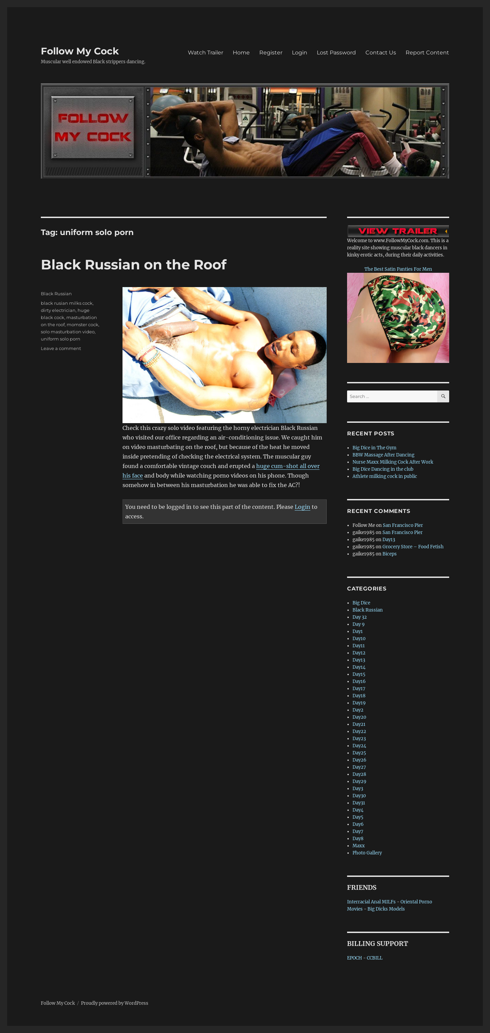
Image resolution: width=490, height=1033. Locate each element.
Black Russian (56, 293)
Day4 (358, 810)
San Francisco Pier (403, 525)
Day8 (358, 839)
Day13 (388, 540)
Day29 (359, 781)
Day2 (358, 710)
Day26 (359, 760)
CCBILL (374, 958)
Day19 (359, 703)
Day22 (359, 731)
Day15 (359, 674)
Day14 (359, 667)
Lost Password (336, 52)
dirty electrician (58, 310)
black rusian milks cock (67, 303)
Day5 (358, 817)
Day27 (359, 767)
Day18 (359, 696)
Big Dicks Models (386, 909)
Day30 (359, 796)
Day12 (359, 653)
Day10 (359, 639)
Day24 (359, 746)
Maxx (359, 846)
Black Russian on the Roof (133, 264)
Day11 (359, 646)
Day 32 (360, 617)
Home (241, 52)
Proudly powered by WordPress (114, 1003)
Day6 (358, 824)
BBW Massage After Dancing (383, 455)
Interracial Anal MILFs (371, 902)
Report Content (427, 52)
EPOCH (354, 958)
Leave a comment (61, 348)
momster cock (82, 324)
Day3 (358, 789)
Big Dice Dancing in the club (383, 469)
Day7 (358, 831)
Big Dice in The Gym (374, 448)
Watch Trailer (205, 52)
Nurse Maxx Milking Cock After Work (393, 462)
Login (299, 52)
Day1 (358, 631)
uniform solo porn (60, 338)
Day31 (359, 803)
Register (270, 52)
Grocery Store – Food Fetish (413, 547)
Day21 (359, 724)
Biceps (389, 554)
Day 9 (359, 624)
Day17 (359, 689)
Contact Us (380, 52)
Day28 (359, 774)
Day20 (359, 717)
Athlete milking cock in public (385, 476)
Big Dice (361, 603)
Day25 (359, 753)
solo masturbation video (68, 331)
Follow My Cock (80, 51)
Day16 (359, 681)
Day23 (359, 739)
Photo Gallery (367, 853)
